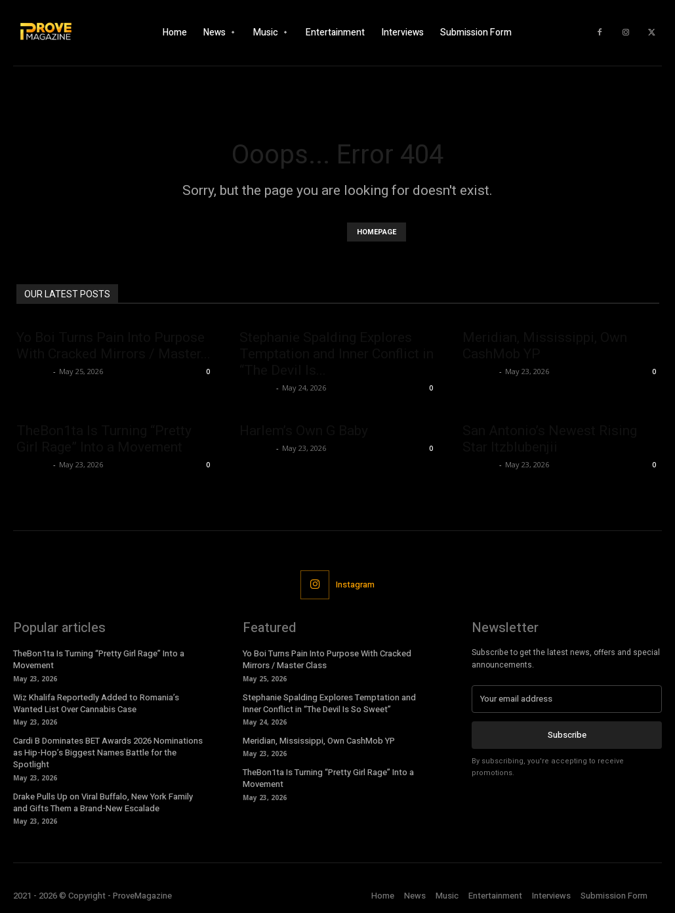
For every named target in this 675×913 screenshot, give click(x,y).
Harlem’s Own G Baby (303, 430)
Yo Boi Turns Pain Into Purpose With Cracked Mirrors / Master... (113, 345)
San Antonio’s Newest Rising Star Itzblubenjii (549, 439)
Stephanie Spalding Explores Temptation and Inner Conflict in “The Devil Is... (336, 353)
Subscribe (567, 735)
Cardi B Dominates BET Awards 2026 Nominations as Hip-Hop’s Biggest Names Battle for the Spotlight (108, 752)
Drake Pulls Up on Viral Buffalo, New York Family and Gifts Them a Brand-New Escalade (103, 802)
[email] (567, 699)
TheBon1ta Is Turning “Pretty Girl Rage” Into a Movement (104, 439)
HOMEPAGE (376, 232)
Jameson (33, 371)
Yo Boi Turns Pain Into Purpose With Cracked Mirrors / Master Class (327, 659)
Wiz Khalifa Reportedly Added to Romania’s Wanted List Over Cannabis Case (96, 703)
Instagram (355, 584)
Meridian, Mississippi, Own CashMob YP (319, 740)
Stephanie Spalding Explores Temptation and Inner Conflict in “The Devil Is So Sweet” (329, 703)
